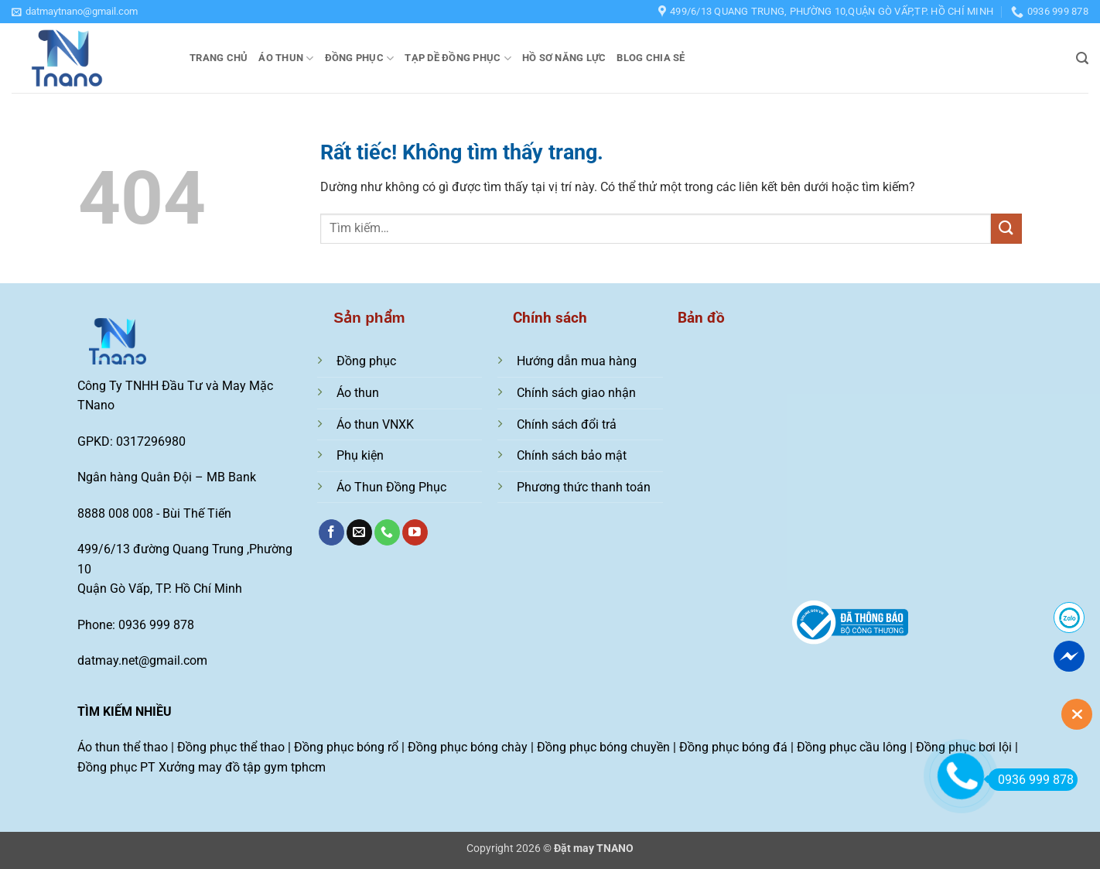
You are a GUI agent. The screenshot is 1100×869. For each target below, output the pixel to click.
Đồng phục (360, 58)
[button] (75, 11)
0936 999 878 (1031, 779)
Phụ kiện (360, 455)
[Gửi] (1006, 229)
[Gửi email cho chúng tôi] (359, 532)
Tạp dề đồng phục (458, 58)
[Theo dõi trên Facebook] (331, 532)
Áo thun (285, 58)
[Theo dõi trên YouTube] (415, 532)
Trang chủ (219, 57)
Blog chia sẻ (651, 57)
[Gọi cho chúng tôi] (387, 532)
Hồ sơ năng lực (564, 57)
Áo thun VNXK (375, 424)
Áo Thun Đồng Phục (391, 487)
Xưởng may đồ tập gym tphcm (242, 767)
